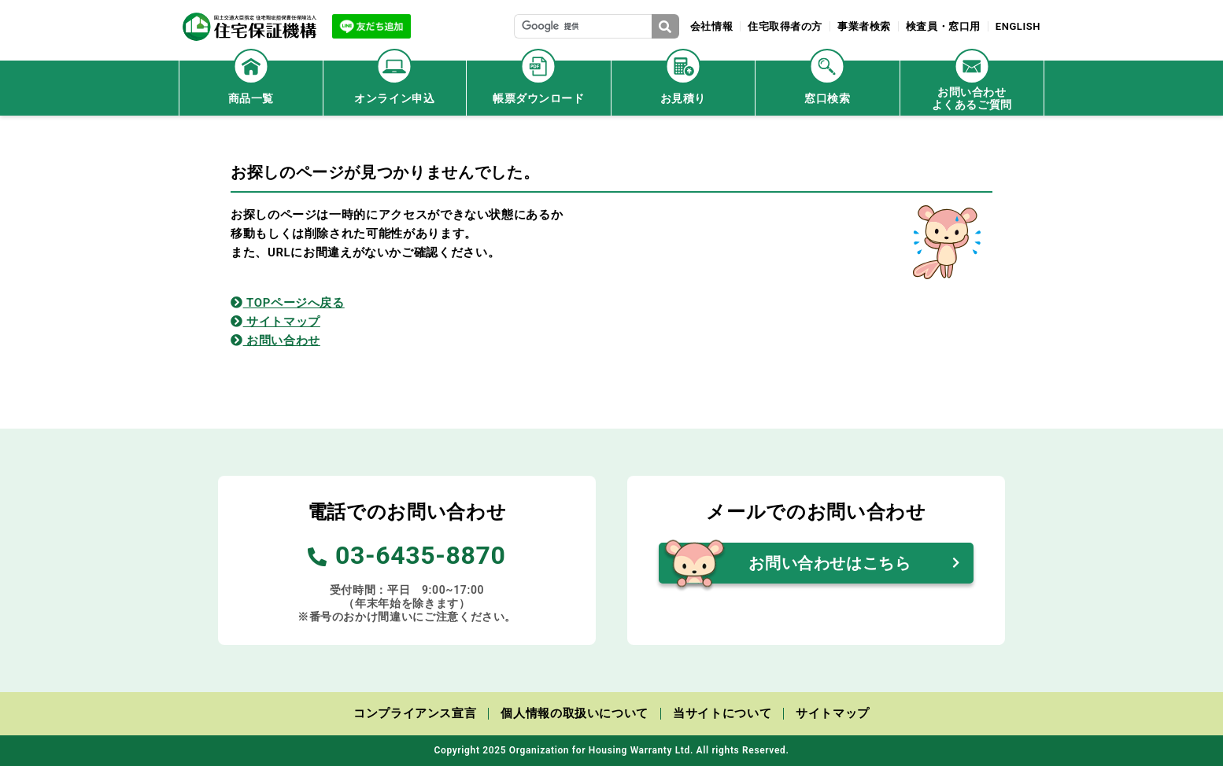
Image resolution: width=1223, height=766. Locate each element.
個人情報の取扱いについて (574, 713)
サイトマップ (275, 322)
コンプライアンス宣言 (414, 713)
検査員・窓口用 (942, 26)
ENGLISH (1017, 26)
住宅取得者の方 (783, 26)
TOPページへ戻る (288, 303)
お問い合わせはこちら (829, 563)
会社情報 (709, 26)
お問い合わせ (275, 340)
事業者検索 (863, 26)
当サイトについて (722, 713)
